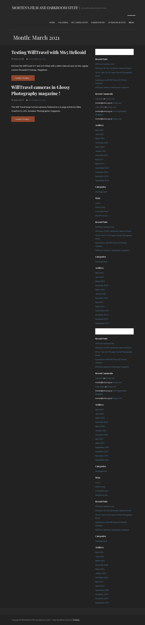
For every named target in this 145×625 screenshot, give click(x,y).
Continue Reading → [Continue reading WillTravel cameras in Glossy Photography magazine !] (23, 119)
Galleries (63, 22)
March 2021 (100, 164)
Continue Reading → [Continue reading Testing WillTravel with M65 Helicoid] (23, 78)
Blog (131, 22)
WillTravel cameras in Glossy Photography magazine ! (40, 90)
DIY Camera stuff (79, 22)
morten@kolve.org (36, 59)
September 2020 (102, 168)
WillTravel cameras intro (104, 64)
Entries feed (100, 207)
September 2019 (102, 180)
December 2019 (101, 172)
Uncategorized (101, 192)
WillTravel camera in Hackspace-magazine (112, 87)
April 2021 (99, 159)
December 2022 (101, 143)
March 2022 (100, 147)
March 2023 (100, 138)
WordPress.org (101, 216)
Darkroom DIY (98, 22)
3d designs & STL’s (117, 22)
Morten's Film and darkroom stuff (45, 7)
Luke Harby (99, 107)
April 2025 (99, 130)
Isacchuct (99, 99)
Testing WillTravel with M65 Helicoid (48, 52)
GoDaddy (76, 620)
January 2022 (100, 151)
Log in (97, 203)
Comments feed (101, 211)
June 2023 (99, 134)
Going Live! (110, 99)
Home (52, 22)
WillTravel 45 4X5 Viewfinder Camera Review (113, 68)
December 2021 (101, 155)
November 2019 (101, 176)
